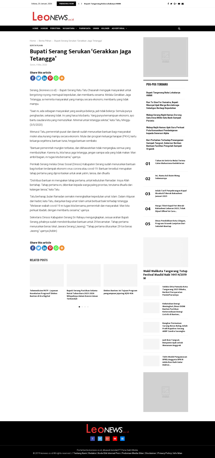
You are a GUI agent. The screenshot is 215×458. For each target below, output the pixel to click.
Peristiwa (55, 28)
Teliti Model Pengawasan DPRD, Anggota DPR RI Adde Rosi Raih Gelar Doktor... (174, 361)
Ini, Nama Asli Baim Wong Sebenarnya (167, 177)
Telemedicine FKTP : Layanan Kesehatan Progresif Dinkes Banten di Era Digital (44, 293)
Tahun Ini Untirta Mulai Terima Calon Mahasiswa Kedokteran (170, 162)
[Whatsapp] (56, 78)
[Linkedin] (44, 78)
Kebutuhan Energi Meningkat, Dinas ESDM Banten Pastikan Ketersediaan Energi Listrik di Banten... (173, 309)
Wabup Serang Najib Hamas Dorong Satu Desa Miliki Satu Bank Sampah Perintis (164, 118)
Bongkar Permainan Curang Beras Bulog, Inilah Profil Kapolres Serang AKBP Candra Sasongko (175, 327)
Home (35, 28)
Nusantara (69, 28)
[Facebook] (32, 78)
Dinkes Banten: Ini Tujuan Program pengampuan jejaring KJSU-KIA (120, 292)
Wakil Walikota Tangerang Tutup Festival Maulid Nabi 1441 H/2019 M (165, 275)
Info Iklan (177, 453)
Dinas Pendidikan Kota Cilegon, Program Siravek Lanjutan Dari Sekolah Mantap (170, 223)
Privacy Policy (165, 453)
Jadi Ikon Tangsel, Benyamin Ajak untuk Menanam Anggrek (172, 342)
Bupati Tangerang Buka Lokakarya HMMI (102, 3)
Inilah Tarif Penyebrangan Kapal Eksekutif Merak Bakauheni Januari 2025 (171, 193)
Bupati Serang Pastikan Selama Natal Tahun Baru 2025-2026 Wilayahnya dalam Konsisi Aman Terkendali (82, 294)
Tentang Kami (80, 453)
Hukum (44, 28)
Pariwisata (84, 28)
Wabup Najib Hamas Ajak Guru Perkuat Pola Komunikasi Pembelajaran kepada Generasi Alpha (165, 130)
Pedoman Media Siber (133, 453)
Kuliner (105, 28)
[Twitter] (38, 78)
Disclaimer (150, 453)
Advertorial (118, 28)
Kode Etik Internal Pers (109, 453)
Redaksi (92, 453)
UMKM (96, 28)
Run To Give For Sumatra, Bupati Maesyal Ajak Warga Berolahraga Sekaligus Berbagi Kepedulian (162, 105)
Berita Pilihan (36, 46)
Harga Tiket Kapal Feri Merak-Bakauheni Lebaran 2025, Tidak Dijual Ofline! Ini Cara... (170, 208)
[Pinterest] (50, 78)
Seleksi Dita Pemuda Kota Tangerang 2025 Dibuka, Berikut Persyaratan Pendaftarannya (175, 290)
